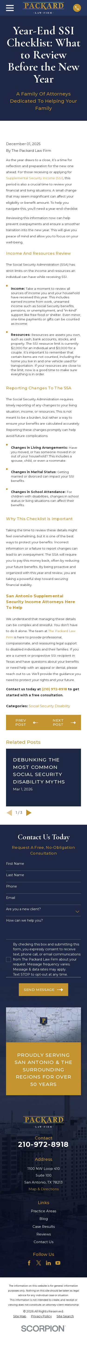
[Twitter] (38, 1262)
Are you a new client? (23, 909)
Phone (11, 886)
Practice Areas (43, 1211)
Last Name (15, 875)
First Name (15, 864)
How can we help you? (24, 921)
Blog (43, 1218)
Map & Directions (44, 1189)
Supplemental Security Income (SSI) (34, 178)
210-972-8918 (43, 1144)
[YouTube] (57, 1262)
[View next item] (29, 813)
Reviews (43, 1234)
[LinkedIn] (48, 1262)
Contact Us (43, 1242)
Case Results (43, 1226)
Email (10, 898)
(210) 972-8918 (54, 689)
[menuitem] (19, 1316)
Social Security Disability (49, 706)
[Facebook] (29, 1262)
